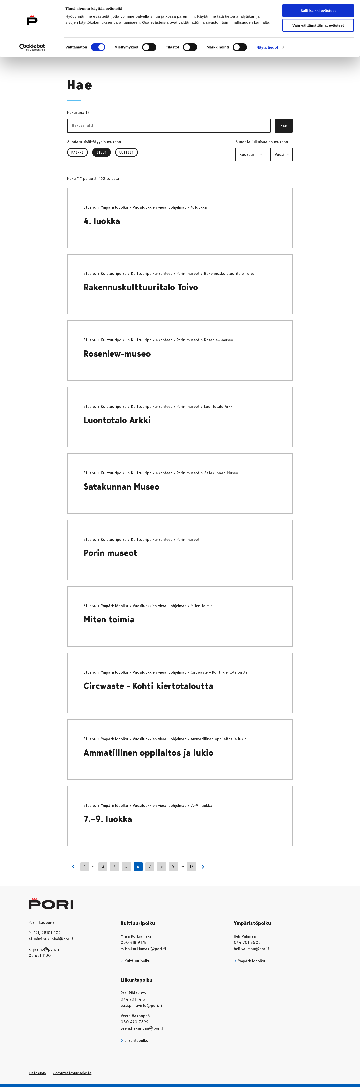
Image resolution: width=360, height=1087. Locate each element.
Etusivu (91, 207)
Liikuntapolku (134, 1040)
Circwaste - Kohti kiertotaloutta (149, 686)
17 (192, 866)
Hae (283, 125)
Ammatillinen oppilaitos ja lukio (149, 753)
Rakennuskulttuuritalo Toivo (141, 287)
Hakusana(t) (78, 112)
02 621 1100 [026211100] (40, 955)
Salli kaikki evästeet (318, 12)
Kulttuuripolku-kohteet (152, 273)
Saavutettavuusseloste (72, 1073)
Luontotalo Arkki (117, 420)
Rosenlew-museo (117, 354)
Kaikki (78, 152)
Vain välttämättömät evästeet (318, 27)
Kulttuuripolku (114, 273)
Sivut (103, 152)
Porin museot (189, 273)
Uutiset (127, 152)
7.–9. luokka (108, 819)
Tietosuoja (37, 1073)
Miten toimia (109, 619)
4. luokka (102, 221)
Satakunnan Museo (122, 487)
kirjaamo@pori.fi (44, 949)
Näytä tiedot (267, 49)
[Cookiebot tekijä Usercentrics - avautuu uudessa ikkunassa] (32, 49)
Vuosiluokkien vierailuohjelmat (160, 207)
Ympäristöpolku (115, 207)
